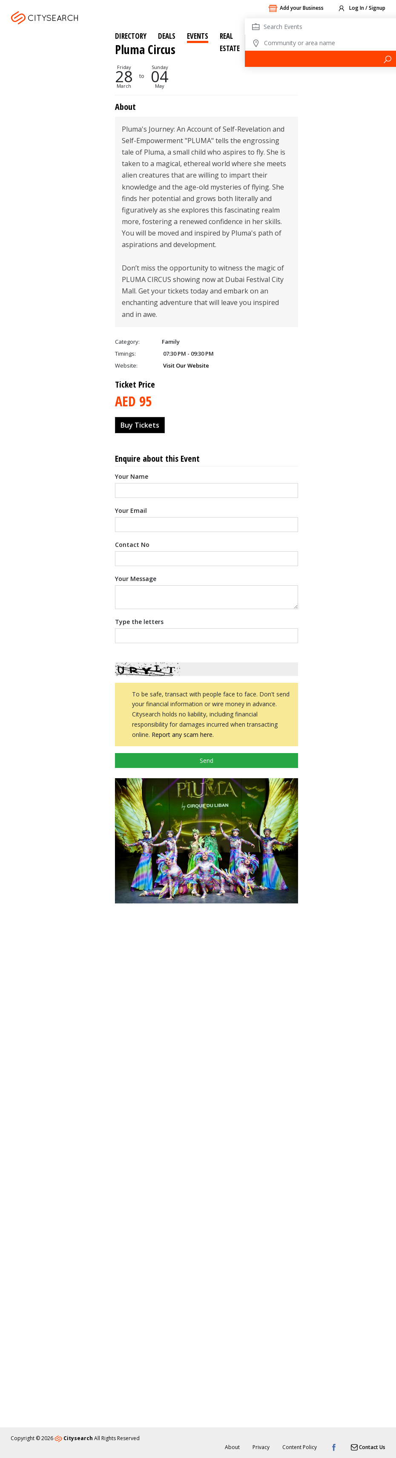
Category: (127, 106)
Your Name (131, 241)
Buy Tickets (140, 189)
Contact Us (368, 1447)
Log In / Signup (361, 8)
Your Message (135, 343)
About (232, 1447)
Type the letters (139, 386)
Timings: (125, 118)
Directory (130, 36)
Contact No (132, 309)
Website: (126, 130)
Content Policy (299, 1447)
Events (197, 36)
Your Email (131, 275)
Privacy (261, 1447)
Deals (166, 36)
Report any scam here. (183, 499)
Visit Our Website (186, 130)
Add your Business (296, 8)
